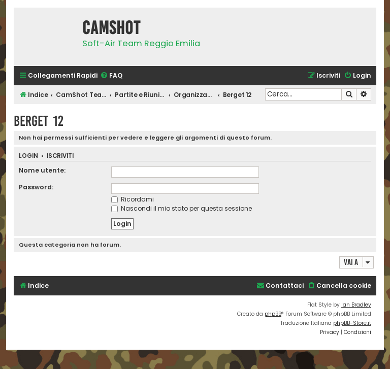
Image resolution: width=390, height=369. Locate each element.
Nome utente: (42, 170)
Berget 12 (38, 121)
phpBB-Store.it (352, 323)
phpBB (273, 314)
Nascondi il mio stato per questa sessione (181, 208)
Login (28, 156)
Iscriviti (60, 156)
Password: (36, 187)
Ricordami (132, 199)
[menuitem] (111, 76)
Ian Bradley (356, 305)
